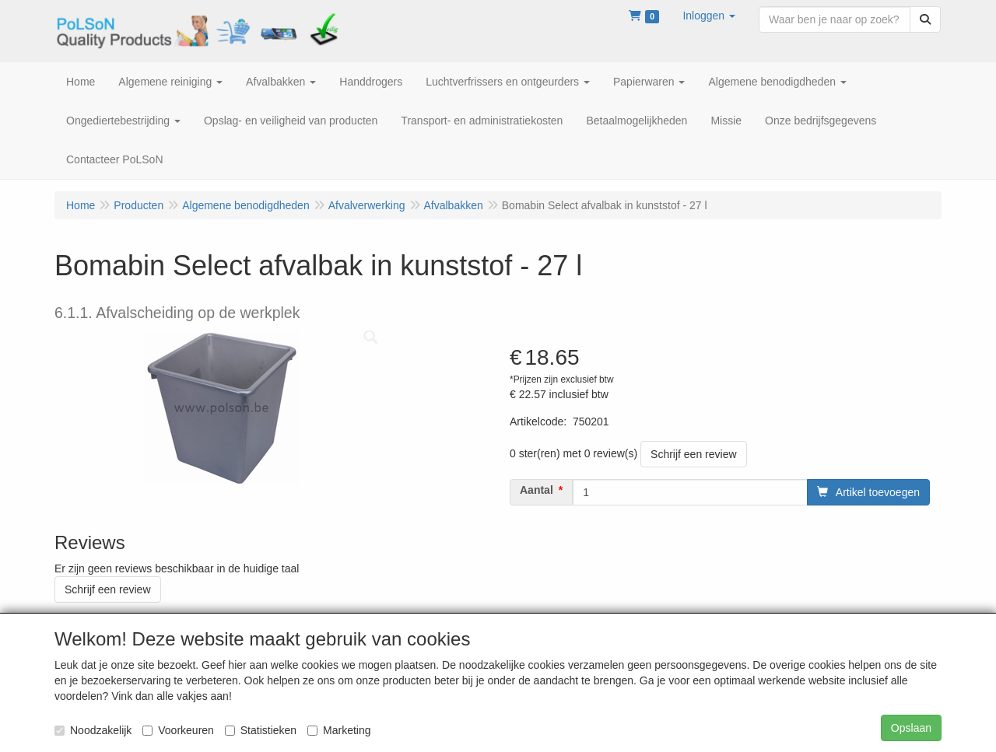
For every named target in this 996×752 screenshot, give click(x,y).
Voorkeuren (178, 730)
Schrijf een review (694, 454)
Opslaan (911, 728)
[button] (709, 15)
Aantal (536, 489)
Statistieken (260, 730)
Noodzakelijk (93, 730)
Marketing (338, 730)
